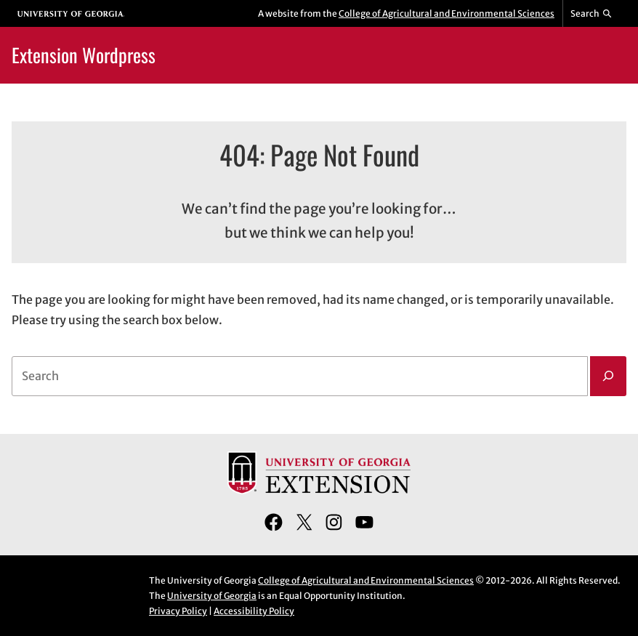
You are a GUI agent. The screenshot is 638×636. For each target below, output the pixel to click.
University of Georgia (212, 595)
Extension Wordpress (84, 55)
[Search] (608, 376)
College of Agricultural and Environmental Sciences (446, 13)
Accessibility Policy (254, 610)
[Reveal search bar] (592, 14)
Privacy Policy (178, 610)
